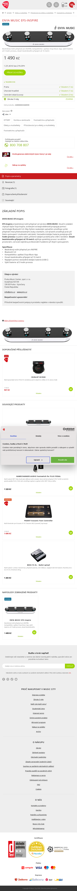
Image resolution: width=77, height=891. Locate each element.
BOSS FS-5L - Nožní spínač (38, 565)
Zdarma (69, 99)
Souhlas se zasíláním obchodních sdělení (38, 766)
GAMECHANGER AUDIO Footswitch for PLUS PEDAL (38, 476)
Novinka (6, 24)
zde (70, 673)
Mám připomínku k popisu (14, 321)
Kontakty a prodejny (38, 806)
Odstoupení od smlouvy (38, 780)
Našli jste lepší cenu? (38, 704)
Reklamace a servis (38, 775)
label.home (3, 13)
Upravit (38, 460)
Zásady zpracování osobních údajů (38, 762)
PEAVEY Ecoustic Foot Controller (38, 521)
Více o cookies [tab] (64, 436)
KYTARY (9, 13)
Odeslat (69, 666)
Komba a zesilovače (22, 120)
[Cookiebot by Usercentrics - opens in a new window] (64, 429)
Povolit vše (62, 460)
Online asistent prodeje (38, 718)
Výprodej (8, 500)
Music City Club (38, 824)
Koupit (71, 389)
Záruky (38, 748)
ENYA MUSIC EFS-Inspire (20, 620)
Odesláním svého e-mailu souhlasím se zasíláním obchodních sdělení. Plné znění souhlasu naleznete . (38, 673)
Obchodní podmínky (38, 757)
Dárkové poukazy (38, 752)
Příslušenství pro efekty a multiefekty (42, 13)
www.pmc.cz (22, 292)
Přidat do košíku (15, 72)
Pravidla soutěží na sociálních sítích (38, 771)
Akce (6, 356)
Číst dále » (70, 157)
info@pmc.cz (9, 292)
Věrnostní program (38, 722)
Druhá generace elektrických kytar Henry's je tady (31, 154)
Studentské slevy (38, 709)
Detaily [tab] (38, 436)
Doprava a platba (38, 695)
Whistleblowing (38, 828)
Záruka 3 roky (13, 99)
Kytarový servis (38, 713)
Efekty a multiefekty (21, 13)
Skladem (38, 393)
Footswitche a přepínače (64, 13)
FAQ (38, 785)
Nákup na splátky (19, 165)
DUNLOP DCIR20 (38, 377)
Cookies (38, 789)
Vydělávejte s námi (39, 819)
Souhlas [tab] (13, 436)
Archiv (38, 731)
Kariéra (38, 810)
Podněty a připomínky (38, 815)
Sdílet (6, 114)
